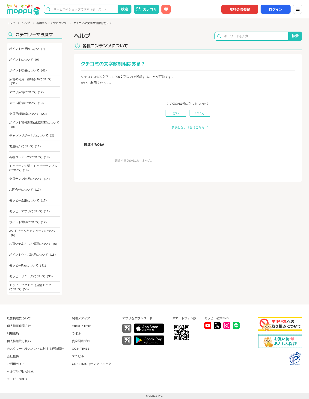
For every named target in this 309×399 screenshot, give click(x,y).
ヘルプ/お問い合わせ (21, 371)
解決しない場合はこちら (188, 127)
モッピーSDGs (17, 379)
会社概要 (13, 356)
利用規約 (13, 333)
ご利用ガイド (16, 364)
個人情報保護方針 (19, 326)
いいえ (199, 113)
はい (176, 113)
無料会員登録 (239, 9)
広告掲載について (19, 318)
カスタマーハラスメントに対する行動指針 (35, 348)
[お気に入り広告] (166, 9)
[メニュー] (297, 9)
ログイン (275, 9)
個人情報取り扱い (19, 341)
